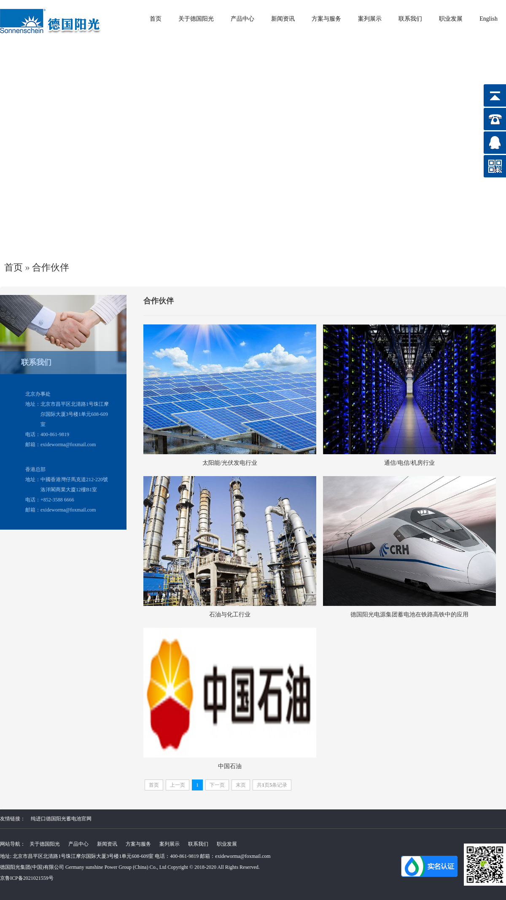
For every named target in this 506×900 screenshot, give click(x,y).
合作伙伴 (50, 267)
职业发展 (451, 19)
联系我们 (410, 19)
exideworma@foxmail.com (242, 856)
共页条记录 (272, 785)
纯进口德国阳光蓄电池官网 (61, 819)
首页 (155, 19)
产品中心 (242, 19)
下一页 (217, 785)
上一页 (177, 785)
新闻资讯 (283, 19)
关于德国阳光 (196, 19)
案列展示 (370, 19)
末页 (241, 785)
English (488, 19)
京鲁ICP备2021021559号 (27, 878)
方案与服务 (326, 19)
